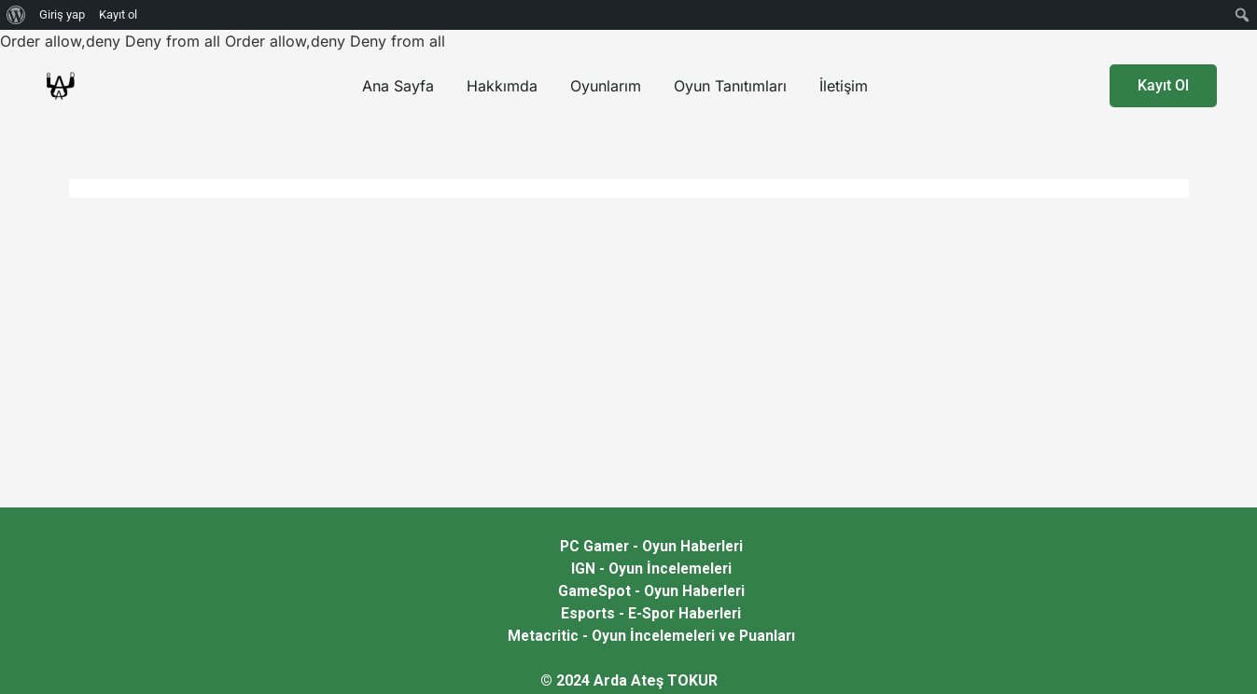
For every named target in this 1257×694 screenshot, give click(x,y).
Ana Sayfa (398, 85)
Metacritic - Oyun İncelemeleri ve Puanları (651, 636)
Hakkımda (502, 85)
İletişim (843, 85)
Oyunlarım (605, 85)
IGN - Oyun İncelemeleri (651, 568)
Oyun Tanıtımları (730, 85)
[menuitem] (16, 15)
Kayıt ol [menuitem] (118, 14)
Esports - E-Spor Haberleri (651, 613)
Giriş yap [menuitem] (62, 14)
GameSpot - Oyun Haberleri (651, 591)
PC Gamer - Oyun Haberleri (651, 546)
